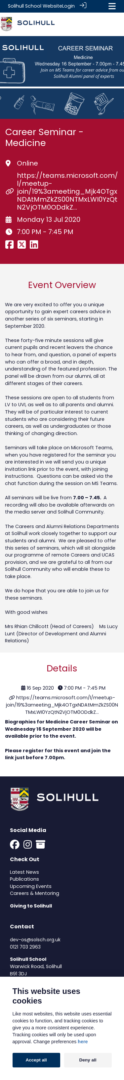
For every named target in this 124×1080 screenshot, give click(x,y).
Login (68, 6)
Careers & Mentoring (34, 893)
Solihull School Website (35, 6)
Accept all (36, 1059)
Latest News (24, 871)
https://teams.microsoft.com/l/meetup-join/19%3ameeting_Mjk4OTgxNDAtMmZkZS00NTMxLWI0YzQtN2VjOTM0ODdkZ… (67, 191)
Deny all (87, 1059)
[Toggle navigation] (112, 6)
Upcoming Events (31, 886)
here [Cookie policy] (83, 1041)
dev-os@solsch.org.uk (35, 939)
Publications (24, 878)
